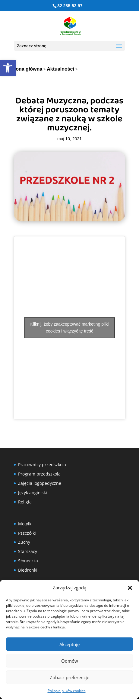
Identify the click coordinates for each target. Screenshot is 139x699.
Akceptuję (69, 644)
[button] (130, 588)
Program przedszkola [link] (39, 474)
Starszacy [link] (27, 551)
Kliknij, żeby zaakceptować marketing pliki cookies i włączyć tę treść (69, 327)
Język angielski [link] (32, 492)
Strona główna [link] (25, 68)
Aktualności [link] (60, 68)
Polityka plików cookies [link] (67, 690)
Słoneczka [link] (28, 561)
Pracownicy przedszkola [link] (42, 464)
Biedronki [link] (27, 570)
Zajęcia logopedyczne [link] (39, 483)
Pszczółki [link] (27, 533)
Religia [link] (25, 502)
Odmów (69, 661)
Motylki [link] (25, 524)
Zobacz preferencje (69, 677)
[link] (8, 68)
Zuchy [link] (24, 542)
